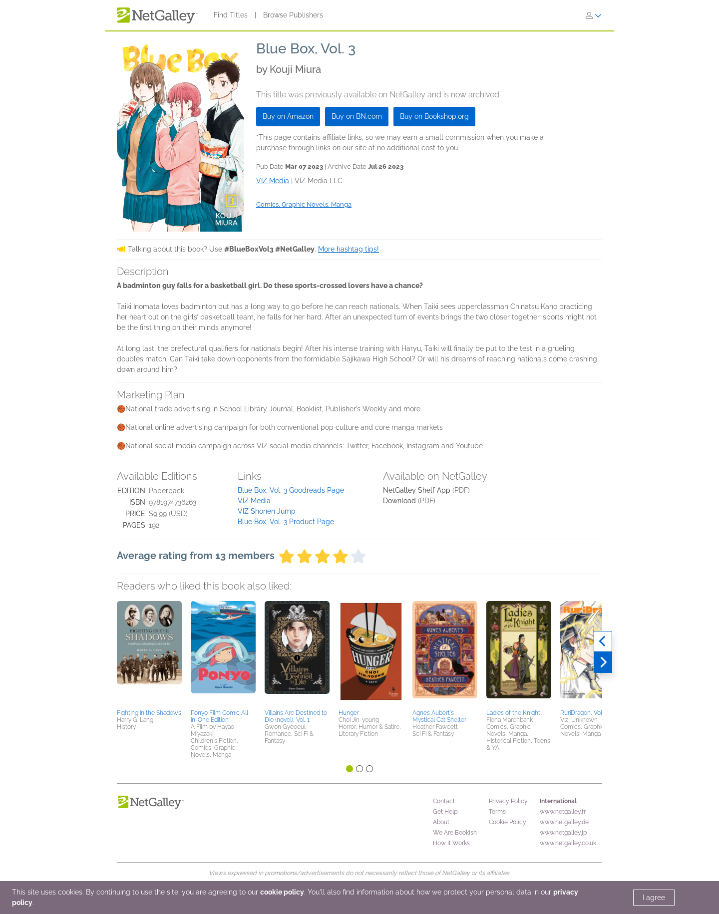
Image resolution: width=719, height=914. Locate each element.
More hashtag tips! (348, 249)
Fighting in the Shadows (149, 712)
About (441, 822)
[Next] (603, 662)
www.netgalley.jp (563, 832)
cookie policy (282, 892)
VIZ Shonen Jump (267, 511)
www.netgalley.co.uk (568, 843)
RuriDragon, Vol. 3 (584, 712)
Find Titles (231, 15)
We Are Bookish (455, 832)
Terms (497, 811)
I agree (654, 898)
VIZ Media (254, 501)
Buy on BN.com (357, 116)
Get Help (445, 811)
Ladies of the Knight (513, 712)
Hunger (349, 712)
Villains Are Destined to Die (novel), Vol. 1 (296, 716)
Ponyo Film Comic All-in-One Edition (221, 716)
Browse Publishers (293, 15)
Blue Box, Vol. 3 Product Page (286, 522)
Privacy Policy (508, 801)
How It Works (451, 843)
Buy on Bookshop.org (434, 116)
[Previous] (603, 641)
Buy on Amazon (288, 116)
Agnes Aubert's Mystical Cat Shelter (439, 716)
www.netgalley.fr (563, 811)
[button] (149, 653)
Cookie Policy (507, 822)
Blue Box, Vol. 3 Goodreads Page (291, 490)
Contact (444, 801)
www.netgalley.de (564, 822)
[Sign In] (593, 15)
